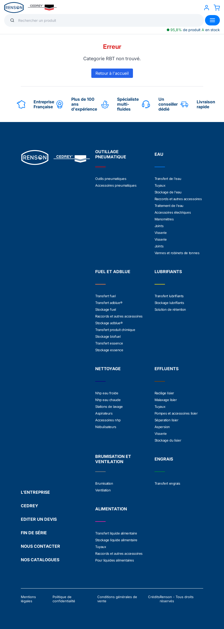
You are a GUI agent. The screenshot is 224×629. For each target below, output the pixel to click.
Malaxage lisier (166, 400)
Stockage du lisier (168, 440)
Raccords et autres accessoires (178, 199)
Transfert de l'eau (168, 179)
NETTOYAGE (108, 368)
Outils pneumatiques (110, 179)
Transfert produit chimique (115, 330)
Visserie (161, 233)
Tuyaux (160, 185)
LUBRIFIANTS (168, 271)
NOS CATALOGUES (40, 559)
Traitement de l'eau (169, 206)
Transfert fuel (105, 296)
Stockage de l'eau (168, 192)
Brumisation (104, 483)
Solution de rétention (170, 309)
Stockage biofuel (108, 336)
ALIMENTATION (111, 508)
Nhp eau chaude (107, 400)
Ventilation (103, 490)
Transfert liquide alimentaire (116, 533)
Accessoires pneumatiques (115, 185)
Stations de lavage (109, 406)
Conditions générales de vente (117, 599)
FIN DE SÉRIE (34, 532)
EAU (159, 154)
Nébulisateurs (105, 427)
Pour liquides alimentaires (114, 560)
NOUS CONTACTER (40, 546)
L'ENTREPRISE (35, 492)
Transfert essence (109, 343)
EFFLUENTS (166, 368)
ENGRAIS (164, 459)
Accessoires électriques (173, 212)
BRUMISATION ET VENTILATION (113, 459)
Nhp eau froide (106, 393)
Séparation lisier (166, 420)
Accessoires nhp (108, 420)
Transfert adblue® (108, 303)
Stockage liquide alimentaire (116, 540)
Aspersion (162, 427)
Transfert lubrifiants (169, 296)
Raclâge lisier (164, 393)
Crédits (154, 597)
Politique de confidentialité (64, 599)
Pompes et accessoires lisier (176, 413)
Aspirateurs (104, 413)
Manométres (164, 219)
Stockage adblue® (109, 323)
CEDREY (29, 505)
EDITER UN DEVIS (39, 519)
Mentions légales (28, 599)
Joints (159, 226)
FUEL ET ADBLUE (112, 271)
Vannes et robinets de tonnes (177, 253)
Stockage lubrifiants (169, 303)
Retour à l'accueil (112, 73)
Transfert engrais (167, 483)
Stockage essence (109, 350)
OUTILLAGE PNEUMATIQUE (110, 154)
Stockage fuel (105, 309)
